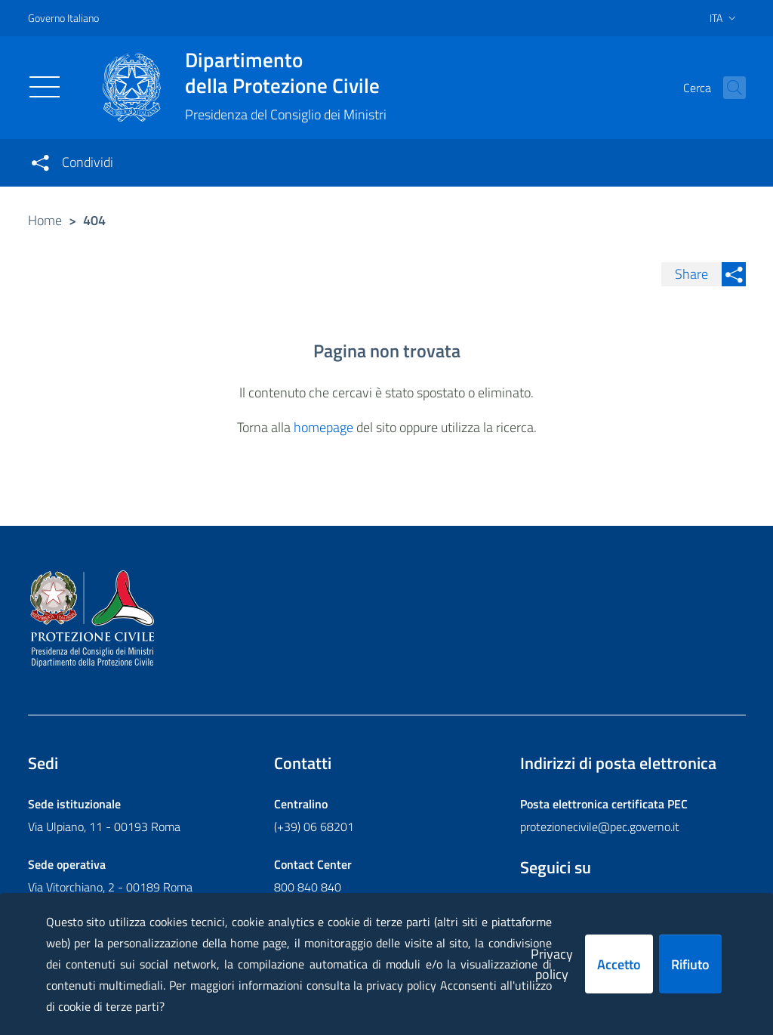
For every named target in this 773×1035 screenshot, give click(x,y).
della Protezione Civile (285, 72)
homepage (323, 427)
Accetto (619, 964)
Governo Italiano (63, 18)
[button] (728, 88)
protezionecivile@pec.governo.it (599, 826)
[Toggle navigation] (44, 87)
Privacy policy (552, 964)
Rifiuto (690, 964)
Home (45, 220)
